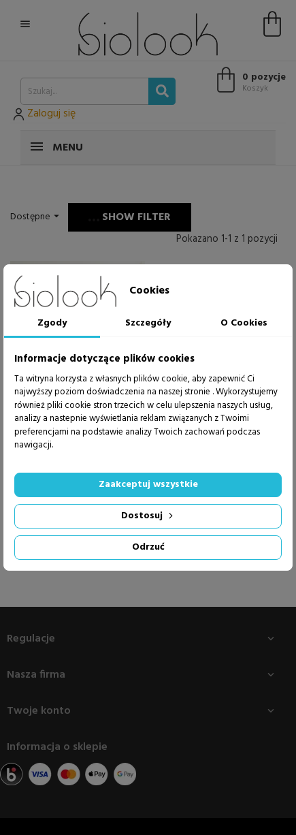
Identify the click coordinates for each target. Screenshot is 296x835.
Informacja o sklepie (57, 747)
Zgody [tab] (52, 323)
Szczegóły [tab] (148, 323)
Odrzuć (148, 547)
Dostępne (36, 217)
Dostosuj (148, 516)
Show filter (129, 217)
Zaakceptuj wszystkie (148, 484)
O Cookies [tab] (243, 323)
